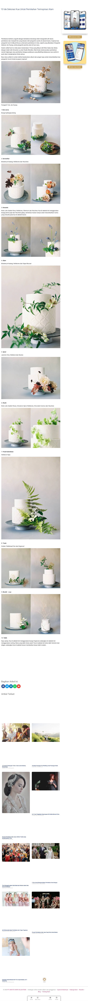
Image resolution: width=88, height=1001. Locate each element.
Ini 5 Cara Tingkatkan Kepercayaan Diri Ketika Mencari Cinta (45, 814)
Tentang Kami (46, 991)
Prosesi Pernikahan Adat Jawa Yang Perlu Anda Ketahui (45, 932)
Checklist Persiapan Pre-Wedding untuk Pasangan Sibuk (45, 765)
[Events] (50, 997)
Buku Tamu (37, 999)
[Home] (31, 997)
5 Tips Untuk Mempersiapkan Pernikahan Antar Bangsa (44, 882)
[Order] (44, 979)
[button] (3, 686)
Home (31, 999)
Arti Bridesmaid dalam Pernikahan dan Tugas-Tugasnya (15, 930)
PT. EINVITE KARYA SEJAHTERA (16, 990)
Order (44, 982)
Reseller (81, 990)
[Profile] (56, 997)
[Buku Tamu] (37, 997)
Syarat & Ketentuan (62, 990)
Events (50, 999)
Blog (39, 991)
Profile (56, 999)
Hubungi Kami (74, 990)
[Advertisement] (30, 24)
